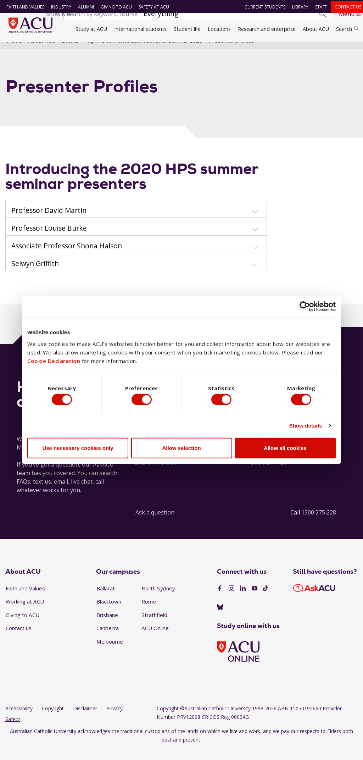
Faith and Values (23, 7)
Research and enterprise (267, 28)
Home (14, 50)
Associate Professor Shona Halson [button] (66, 256)
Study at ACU (91, 28)
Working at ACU (25, 611)
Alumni (83, 7)
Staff (319, 7)
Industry (59, 7)
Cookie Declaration (53, 359)
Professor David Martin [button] (48, 220)
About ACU (316, 28)
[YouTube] (254, 599)
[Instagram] (231, 599)
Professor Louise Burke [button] (49, 238)
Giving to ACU (113, 7)
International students (140, 28)
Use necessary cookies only (77, 449)
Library (298, 7)
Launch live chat (155, 473)
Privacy (114, 718)
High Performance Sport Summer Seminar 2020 (143, 50)
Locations (219, 28)
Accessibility (19, 718)
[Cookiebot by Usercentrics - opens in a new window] (305, 305)
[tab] (136, 219)
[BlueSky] (220, 617)
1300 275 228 (318, 523)
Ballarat (105, 598)
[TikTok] (265, 599)
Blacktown (108, 611)
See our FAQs (268, 473)
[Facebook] (220, 599)
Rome (148, 611)
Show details (305, 427)
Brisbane (107, 625)
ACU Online (155, 638)
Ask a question (154, 523)
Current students (262, 7)
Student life (187, 28)
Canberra (107, 638)
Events (70, 50)
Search (347, 28)
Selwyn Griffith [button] (35, 273)
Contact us (346, 7)
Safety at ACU (151, 7)
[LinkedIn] (243, 599)
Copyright (53, 718)
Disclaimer (85, 718)
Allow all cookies (285, 449)
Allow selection (181, 449)
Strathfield (154, 625)
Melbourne (109, 651)
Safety (12, 729)
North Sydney (158, 598)
